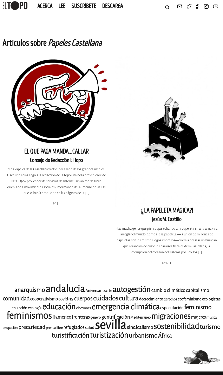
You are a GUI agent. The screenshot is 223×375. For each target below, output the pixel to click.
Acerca (44, 6)
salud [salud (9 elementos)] (89, 327)
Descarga (112, 6)
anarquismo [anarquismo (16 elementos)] (29, 290)
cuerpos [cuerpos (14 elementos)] (83, 298)
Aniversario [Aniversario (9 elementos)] (95, 290)
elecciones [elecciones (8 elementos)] (83, 308)
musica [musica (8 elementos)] (211, 317)
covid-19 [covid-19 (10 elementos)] (65, 299)
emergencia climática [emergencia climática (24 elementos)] (125, 307)
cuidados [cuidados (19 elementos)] (105, 298)
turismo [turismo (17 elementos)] (210, 327)
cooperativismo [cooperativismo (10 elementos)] (44, 299)
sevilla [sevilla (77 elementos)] (110, 325)
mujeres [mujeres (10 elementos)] (198, 317)
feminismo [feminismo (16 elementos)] (197, 307)
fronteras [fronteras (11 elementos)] (81, 317)
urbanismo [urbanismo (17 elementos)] (143, 335)
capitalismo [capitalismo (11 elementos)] (197, 290)
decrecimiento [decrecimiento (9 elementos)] (151, 299)
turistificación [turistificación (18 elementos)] (70, 335)
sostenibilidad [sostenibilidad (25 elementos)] (176, 326)
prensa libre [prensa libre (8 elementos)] (54, 327)
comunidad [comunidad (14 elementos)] (16, 298)
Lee (61, 6)
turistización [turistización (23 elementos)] (109, 335)
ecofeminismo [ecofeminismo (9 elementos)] (189, 299)
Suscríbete (83, 6)
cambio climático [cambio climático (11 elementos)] (168, 290)
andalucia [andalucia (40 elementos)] (65, 289)
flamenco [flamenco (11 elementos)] (61, 317)
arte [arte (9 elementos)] (108, 290)
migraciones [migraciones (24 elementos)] (170, 316)
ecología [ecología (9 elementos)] (35, 308)
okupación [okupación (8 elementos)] (10, 327)
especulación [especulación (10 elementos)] (172, 308)
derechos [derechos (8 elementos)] (170, 299)
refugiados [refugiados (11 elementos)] (73, 327)
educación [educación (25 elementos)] (59, 307)
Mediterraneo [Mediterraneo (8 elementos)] (140, 317)
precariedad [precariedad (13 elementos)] (31, 327)
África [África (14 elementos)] (165, 335)
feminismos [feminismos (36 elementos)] (29, 316)
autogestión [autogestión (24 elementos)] (132, 289)
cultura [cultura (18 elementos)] (128, 298)
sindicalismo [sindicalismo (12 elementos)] (140, 327)
